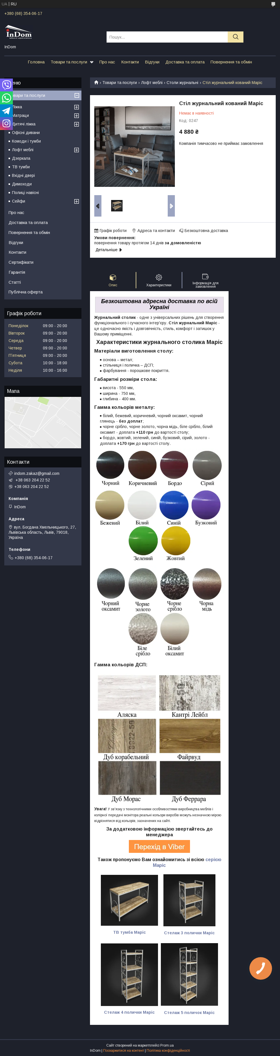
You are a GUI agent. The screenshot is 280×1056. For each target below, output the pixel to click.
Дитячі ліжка (23, 124)
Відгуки (152, 61)
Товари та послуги (69, 61)
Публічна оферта (26, 291)
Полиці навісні (25, 192)
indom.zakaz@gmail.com (36, 473)
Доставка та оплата (185, 61)
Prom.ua (167, 1045)
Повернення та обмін (231, 61)
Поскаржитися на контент (123, 1051)
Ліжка (17, 107)
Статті (15, 282)
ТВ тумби (21, 167)
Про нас (107, 61)
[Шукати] (235, 37)
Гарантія (17, 272)
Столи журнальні (182, 82)
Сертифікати (21, 262)
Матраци (20, 115)
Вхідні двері (23, 175)
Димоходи (22, 184)
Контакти (130, 61)
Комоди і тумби (26, 141)
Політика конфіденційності (168, 1051)
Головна (36, 61)
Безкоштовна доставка (206, 230)
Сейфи (18, 201)
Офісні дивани (26, 132)
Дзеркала (21, 158)
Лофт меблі (152, 82)
